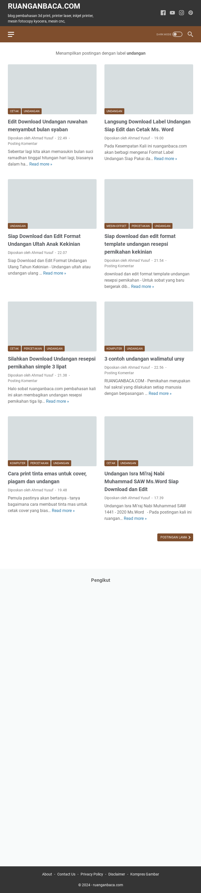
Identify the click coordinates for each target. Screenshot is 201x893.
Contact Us (66, 874)
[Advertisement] (47, 742)
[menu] (14, 34)
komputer (114, 348)
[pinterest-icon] (190, 13)
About (47, 874)
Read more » (40, 164)
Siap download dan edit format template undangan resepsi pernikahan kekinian (140, 244)
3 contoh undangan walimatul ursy (144, 359)
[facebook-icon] (163, 13)
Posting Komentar (22, 143)
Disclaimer (116, 874)
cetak (14, 111)
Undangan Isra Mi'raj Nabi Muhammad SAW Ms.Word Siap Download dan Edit (141, 481)
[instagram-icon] (181, 13)
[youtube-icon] (172, 13)
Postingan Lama (174, 537)
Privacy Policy (92, 874)
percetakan (141, 226)
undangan (32, 111)
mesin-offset (117, 226)
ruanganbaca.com (44, 6)
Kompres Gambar (144, 874)
